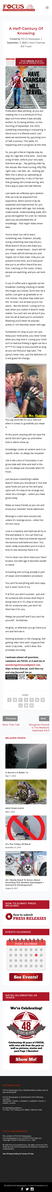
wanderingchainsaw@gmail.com (22, 664)
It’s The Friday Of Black (18, 844)
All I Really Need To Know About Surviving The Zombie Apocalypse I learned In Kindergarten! (24, 882)
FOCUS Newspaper (30, 38)
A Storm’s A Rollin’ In (16, 772)
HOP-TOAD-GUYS (14, 808)
